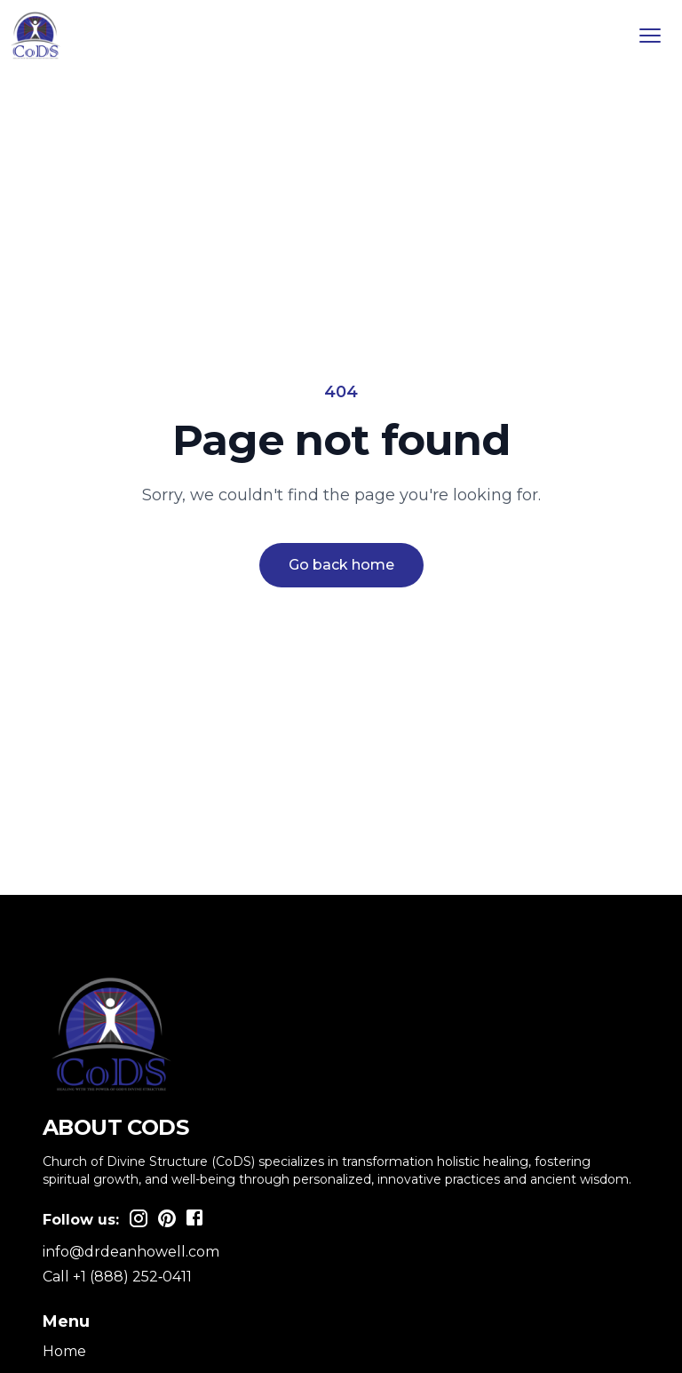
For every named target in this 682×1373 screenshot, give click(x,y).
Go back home (341, 564)
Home (64, 1351)
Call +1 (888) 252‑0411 (117, 1276)
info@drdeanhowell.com (131, 1251)
